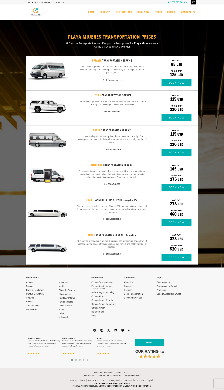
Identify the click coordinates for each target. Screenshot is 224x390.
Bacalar (29, 286)
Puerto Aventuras (67, 298)
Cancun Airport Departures (103, 304)
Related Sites (97, 312)
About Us (128, 282)
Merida (62, 286)
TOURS (158, 12)
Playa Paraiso (65, 305)
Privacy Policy (115, 380)
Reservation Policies (134, 380)
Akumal (29, 282)
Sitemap (73, 380)
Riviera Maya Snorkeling (102, 292)
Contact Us (129, 286)
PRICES (171, 12)
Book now (33, 2)
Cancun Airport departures (169, 294)
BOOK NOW (143, 12)
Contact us (59, 2)
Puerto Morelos (66, 302)
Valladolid (63, 317)
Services (128, 290)
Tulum (61, 309)
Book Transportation (133, 294)
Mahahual (63, 282)
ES (193, 2)
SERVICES (105, 12)
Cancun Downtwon (35, 294)
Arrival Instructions (96, 380)
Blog (93, 315)
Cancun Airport (98, 296)
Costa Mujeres (33, 305)
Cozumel (30, 298)
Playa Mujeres (65, 294)
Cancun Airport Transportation (137, 386)
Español (151, 380)
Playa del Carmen (67, 290)
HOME (91, 12)
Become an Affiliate (133, 298)
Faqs (82, 380)
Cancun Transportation (102, 282)
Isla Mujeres (31, 309)
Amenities (161, 290)
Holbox (29, 301)
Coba (61, 313)
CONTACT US (188, 12)
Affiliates (45, 2)
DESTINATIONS (124, 12)
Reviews (150, 342)
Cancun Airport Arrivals (102, 300)
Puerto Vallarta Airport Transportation (101, 287)
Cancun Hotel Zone (35, 290)
